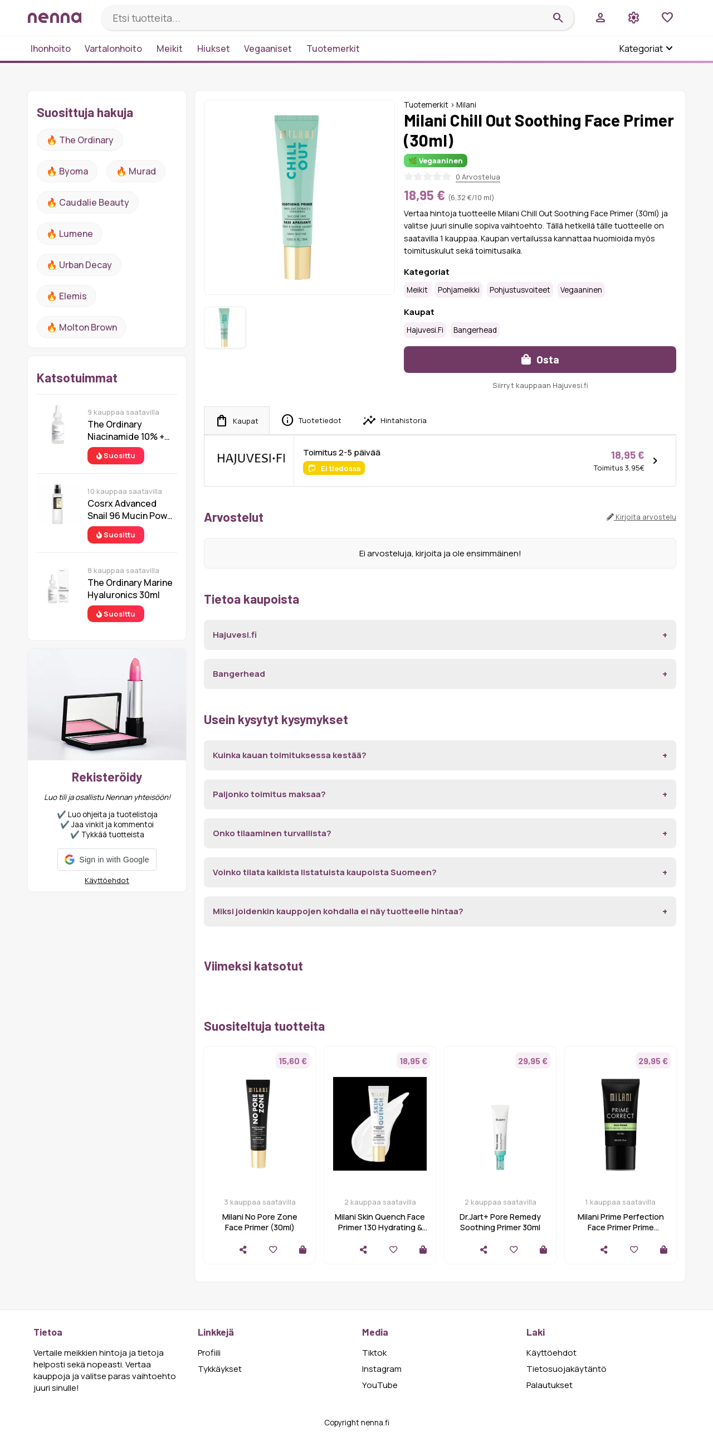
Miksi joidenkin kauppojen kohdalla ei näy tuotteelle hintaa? (338, 911)
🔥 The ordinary (80, 140)
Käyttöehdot (107, 880)
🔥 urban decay (79, 265)
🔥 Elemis (66, 296)
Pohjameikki (459, 290)
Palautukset (549, 1385)
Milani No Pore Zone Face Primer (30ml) (259, 1222)
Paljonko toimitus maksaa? (269, 794)
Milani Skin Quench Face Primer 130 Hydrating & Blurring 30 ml (380, 1227)
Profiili (209, 1352)
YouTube (380, 1385)
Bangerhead (475, 330)
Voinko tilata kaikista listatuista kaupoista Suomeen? (325, 872)
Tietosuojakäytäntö (566, 1369)
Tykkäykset (220, 1369)
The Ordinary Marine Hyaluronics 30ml (130, 588)
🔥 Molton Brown (81, 327)
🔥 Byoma (67, 171)
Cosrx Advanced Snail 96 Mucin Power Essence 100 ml (131, 509)
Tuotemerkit (333, 48)
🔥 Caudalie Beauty (87, 202)
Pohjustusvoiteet (520, 290)
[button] (106, 859)
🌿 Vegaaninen (435, 161)
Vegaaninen (581, 290)
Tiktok (374, 1352)
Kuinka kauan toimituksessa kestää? (290, 755)
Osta (540, 359)
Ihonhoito (51, 48)
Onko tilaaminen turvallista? (272, 833)
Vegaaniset (268, 48)
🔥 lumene (69, 233)
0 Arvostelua (478, 177)
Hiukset (213, 48)
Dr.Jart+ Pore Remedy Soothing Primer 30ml (500, 1222)
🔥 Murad (136, 171)
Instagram (382, 1369)
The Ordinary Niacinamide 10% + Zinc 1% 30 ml (125, 430)
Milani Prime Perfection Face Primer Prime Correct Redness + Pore (620, 1227)
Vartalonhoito (113, 48)
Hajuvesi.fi (425, 330)
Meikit (170, 48)
